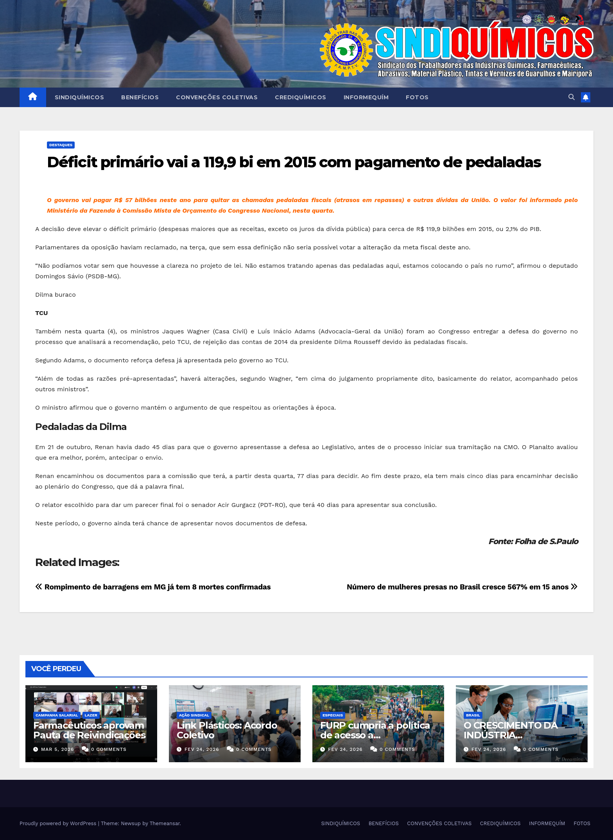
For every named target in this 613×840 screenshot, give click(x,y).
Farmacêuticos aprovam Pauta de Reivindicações (89, 730)
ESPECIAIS (333, 715)
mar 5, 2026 (57, 749)
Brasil (473, 715)
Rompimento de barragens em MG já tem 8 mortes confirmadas (153, 586)
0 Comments (109, 749)
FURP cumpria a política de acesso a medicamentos (375, 735)
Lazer (91, 715)
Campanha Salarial (57, 715)
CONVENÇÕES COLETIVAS (217, 97)
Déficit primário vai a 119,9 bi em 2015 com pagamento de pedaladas (294, 162)
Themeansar (165, 823)
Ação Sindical (194, 715)
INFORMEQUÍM (366, 97)
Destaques (60, 145)
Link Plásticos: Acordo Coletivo (227, 730)
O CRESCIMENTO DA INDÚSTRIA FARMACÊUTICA (510, 735)
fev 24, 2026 (202, 749)
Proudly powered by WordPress (59, 823)
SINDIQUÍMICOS (79, 97)
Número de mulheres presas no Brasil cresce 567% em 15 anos (462, 586)
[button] (571, 97)
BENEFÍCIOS (140, 97)
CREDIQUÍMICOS (300, 97)
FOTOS (417, 97)
